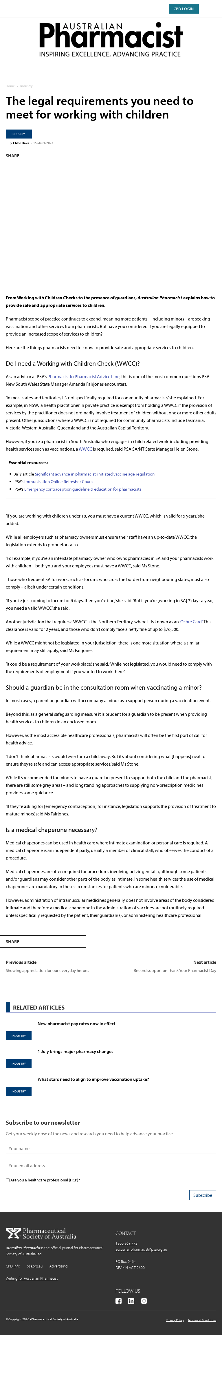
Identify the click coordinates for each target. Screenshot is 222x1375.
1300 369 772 (126, 1243)
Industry (26, 86)
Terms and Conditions (202, 1320)
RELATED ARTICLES (39, 1007)
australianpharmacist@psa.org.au (141, 1249)
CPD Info (13, 1266)
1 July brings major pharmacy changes (75, 1051)
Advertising (58, 1266)
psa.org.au (35, 1266)
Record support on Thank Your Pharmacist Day (175, 970)
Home (10, 86)
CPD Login (184, 8)
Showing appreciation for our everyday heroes (47, 970)
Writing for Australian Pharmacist (32, 1278)
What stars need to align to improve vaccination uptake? (93, 1079)
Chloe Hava (21, 143)
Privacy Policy (175, 1320)
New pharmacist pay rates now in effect (76, 1023)
